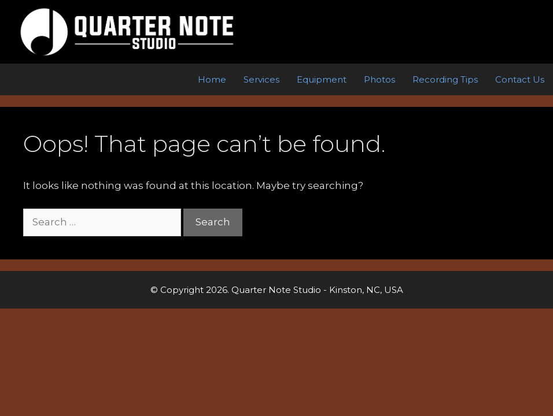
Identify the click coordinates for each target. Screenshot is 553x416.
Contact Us (519, 79)
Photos (379, 79)
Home (212, 79)
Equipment (321, 79)
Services (261, 79)
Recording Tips (445, 79)
